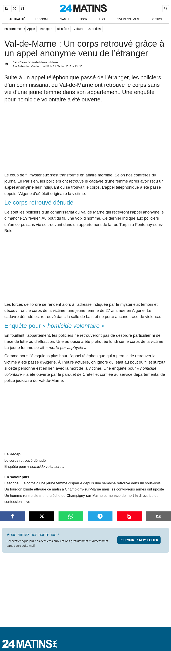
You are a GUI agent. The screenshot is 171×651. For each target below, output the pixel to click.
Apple (31, 29)
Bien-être (63, 29)
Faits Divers (20, 62)
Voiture (79, 29)
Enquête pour (34, 467)
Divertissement (128, 19)
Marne (54, 62)
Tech (102, 19)
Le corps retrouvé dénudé (25, 461)
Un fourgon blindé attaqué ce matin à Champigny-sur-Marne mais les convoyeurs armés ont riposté (84, 490)
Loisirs (156, 19)
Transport (46, 29)
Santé (65, 19)
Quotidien (94, 29)
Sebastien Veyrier (29, 66)
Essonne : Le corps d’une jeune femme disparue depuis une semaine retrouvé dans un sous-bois (82, 484)
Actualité (17, 19)
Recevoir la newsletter (139, 540)
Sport (84, 19)
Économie (42, 19)
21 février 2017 (62, 66)
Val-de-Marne (38, 62)
